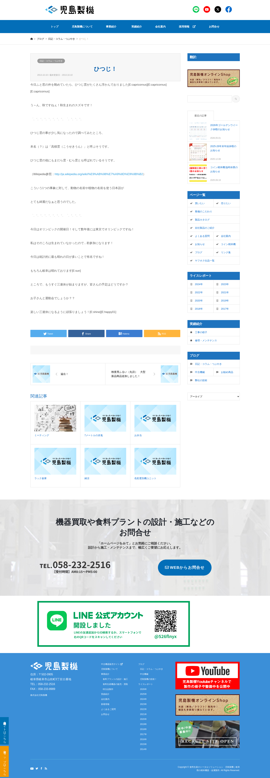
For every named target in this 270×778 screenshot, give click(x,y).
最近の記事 (200, 115)
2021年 (225, 292)
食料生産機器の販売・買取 (115, 684)
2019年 (225, 300)
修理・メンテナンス (206, 340)
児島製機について (82, 26)
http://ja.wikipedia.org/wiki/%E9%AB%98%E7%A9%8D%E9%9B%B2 (99, 174)
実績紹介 (136, 26)
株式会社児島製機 (38, 695)
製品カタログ (202, 219)
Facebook (41, 768)
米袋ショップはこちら (4, 761)
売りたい (226, 203)
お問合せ (214, 26)
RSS (46, 768)
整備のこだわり (203, 211)
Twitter (37, 768)
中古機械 (200, 372)
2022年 (199, 292)
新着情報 (105, 704)
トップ (54, 26)
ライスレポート (145, 684)
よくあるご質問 (108, 709)
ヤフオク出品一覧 (204, 260)
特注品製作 (108, 689)
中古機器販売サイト (112, 664)
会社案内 (160, 26)
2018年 (199, 308)
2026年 (143, 689)
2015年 (143, 744)
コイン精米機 (228, 244)
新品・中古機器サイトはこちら (4, 731)
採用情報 (187, 26)
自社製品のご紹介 (204, 227)
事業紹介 (111, 26)
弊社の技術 (201, 380)
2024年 (199, 284)
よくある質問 (202, 236)
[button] (112, 26)
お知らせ (200, 244)
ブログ (40, 38)
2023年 (225, 284)
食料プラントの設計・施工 (115, 679)
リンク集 (226, 252)
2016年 (143, 739)
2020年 (199, 300)
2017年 (225, 308)
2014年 (143, 749)
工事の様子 (201, 332)
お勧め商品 (227, 372)
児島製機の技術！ (148, 679)
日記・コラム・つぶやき (51, 61)
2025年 (143, 694)
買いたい (200, 203)
